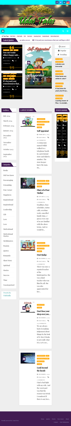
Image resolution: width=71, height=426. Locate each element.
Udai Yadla (19, 36)
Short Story (31, 72)
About (67, 419)
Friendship (6, 73)
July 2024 (6, 116)
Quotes (16, 50)
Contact (56, 422)
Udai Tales (12, 36)
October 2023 (8, 149)
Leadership (7, 209)
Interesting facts (55, 36)
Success (6, 275)
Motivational (8, 229)
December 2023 (7, 136)
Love (8, 76)
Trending (62, 54)
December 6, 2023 (10, 57)
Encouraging (8, 180)
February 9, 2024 (34, 78)
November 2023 (7, 143)
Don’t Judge (42, 254)
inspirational (45, 36)
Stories (38, 72)
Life (25, 36)
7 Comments (59, 148)
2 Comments (65, 148)
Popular (62, 50)
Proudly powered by (6, 420)
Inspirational (31, 69)
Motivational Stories (42, 69)
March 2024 (7, 121)
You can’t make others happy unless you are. (11, 55)
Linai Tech (15, 420)
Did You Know (59, 83)
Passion (13, 76)
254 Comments (41, 323)
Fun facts (29, 36)
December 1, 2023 (44, 374)
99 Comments (39, 81)
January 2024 (8, 131)
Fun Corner (59, 59)
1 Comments (41, 202)
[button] (63, 31)
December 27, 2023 (44, 258)
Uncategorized (8, 285)
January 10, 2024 (44, 196)
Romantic (11, 78)
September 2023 (7, 155)
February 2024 (8, 126)
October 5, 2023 (10, 86)
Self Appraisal (35, 75)
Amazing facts (37, 36)
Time (5, 280)
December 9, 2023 (44, 317)
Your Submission (64, 422)
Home (42, 419)
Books (5, 170)
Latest (62, 46)
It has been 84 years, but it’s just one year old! (61, 91)
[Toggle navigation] (68, 31)
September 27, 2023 (59, 134)
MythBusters (59, 62)
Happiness (6, 50)
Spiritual (6, 265)
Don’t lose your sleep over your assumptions (43, 314)
